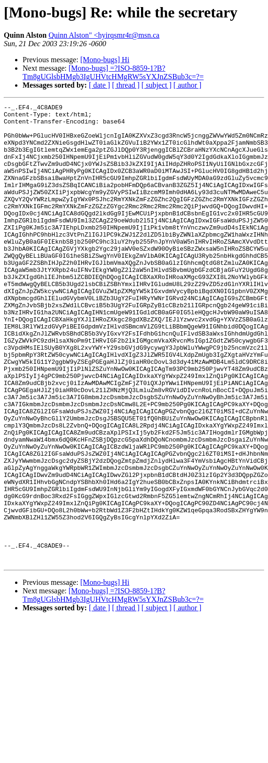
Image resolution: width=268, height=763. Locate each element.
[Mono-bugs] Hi (104, 60)
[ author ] (187, 85)
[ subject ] (157, 85)
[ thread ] (126, 85)
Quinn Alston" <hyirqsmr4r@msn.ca (103, 35)
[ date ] (99, 85)
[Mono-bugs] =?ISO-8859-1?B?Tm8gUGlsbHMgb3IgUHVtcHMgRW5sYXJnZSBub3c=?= (113, 72)
